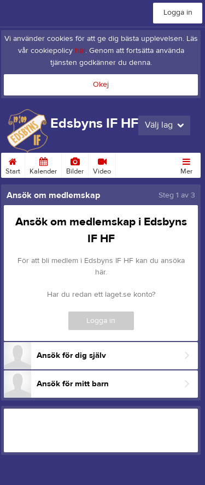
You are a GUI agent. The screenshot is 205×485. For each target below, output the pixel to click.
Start (12, 164)
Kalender (43, 164)
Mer (186, 164)
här (80, 51)
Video (102, 164)
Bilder (75, 164)
